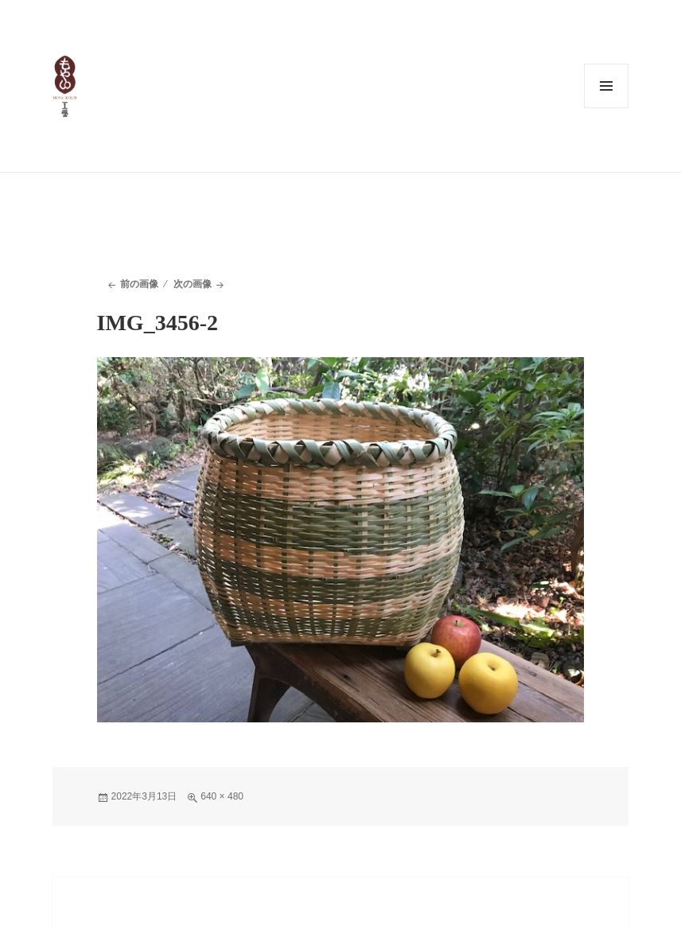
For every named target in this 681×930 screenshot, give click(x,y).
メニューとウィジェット (606, 86)
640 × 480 (221, 796)
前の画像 (139, 284)
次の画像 (192, 284)
